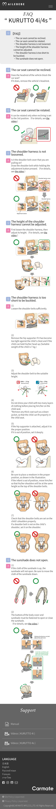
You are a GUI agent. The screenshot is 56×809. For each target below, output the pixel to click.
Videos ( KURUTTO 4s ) (19, 743)
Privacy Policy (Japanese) (15, 801)
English (5, 767)
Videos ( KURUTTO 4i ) (19, 733)
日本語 (5, 763)
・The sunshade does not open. (28, 59)
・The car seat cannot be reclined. (29, 38)
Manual (11, 724)
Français (6, 774)
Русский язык (9, 771)
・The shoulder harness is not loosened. (32, 44)
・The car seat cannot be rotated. (29, 41)
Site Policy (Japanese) (13, 797)
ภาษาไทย (6, 778)
